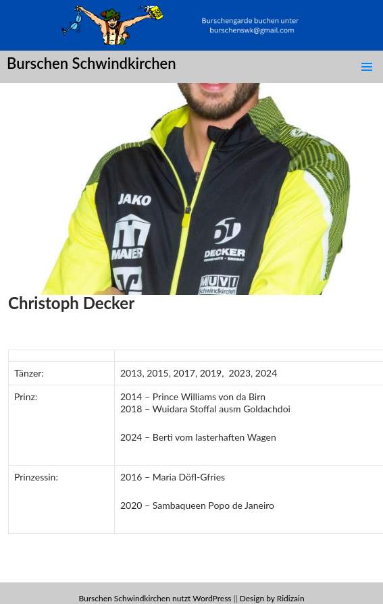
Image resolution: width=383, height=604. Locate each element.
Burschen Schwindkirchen (91, 63)
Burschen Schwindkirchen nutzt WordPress (154, 598)
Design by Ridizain (272, 598)
